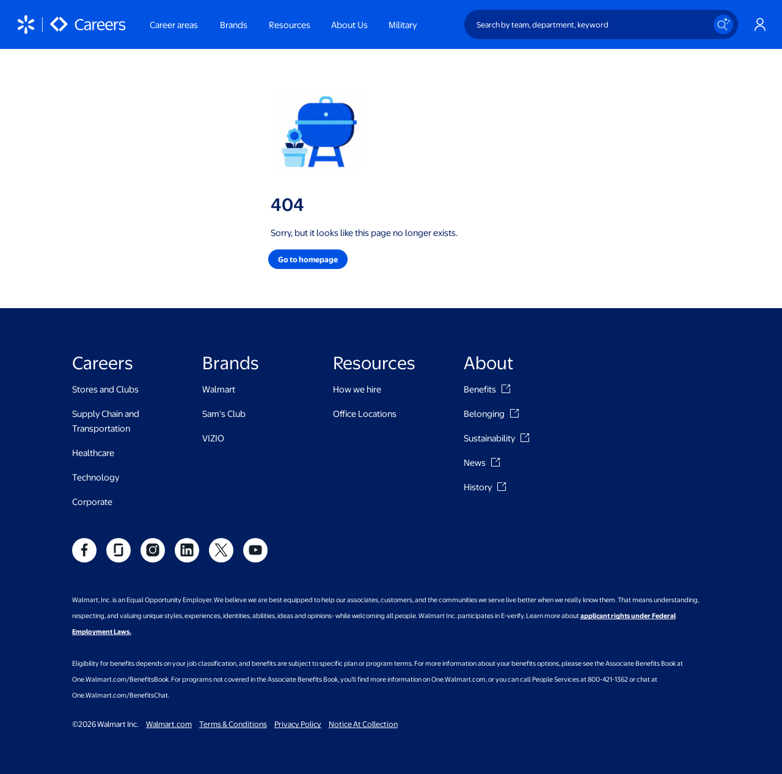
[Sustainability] (525, 438)
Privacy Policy (297, 723)
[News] (495, 462)
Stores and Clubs (105, 389)
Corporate (92, 501)
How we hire (357, 389)
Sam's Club (224, 413)
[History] (501, 487)
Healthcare (93, 452)
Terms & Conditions (233, 723)
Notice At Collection (363, 723)
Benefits (480, 389)
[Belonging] (514, 413)
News (475, 462)
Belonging (484, 413)
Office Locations (364, 413)
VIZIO (213, 438)
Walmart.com (169, 723)
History (478, 487)
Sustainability (489, 438)
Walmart (218, 389)
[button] (308, 259)
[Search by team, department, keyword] (601, 24)
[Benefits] (506, 389)
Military (403, 24)
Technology (95, 477)
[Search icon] (723, 24)
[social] (84, 550)
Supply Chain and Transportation (105, 420)
